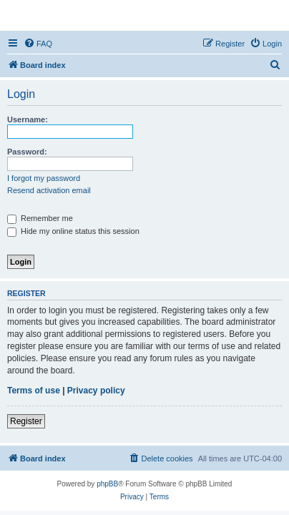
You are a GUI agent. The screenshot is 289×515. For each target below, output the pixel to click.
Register (26, 421)
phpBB (107, 484)
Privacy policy (96, 391)
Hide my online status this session (73, 231)
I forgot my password (43, 178)
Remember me (40, 218)
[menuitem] (38, 43)
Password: (27, 151)
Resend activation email (49, 190)
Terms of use (33, 391)
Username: (27, 119)
